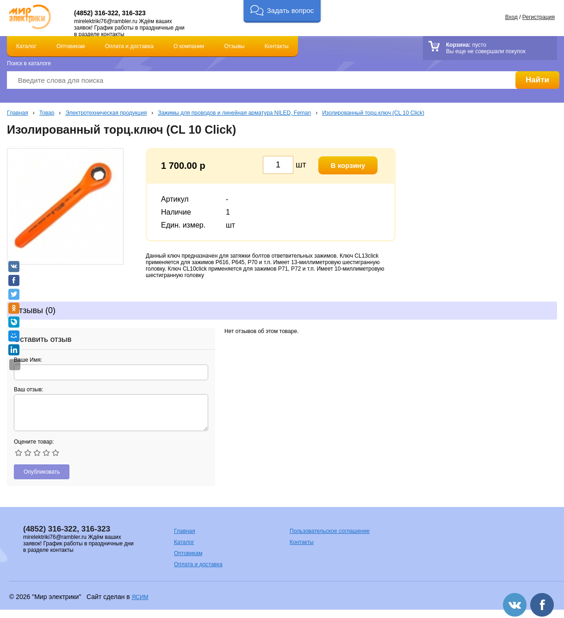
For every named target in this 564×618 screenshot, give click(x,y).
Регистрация (538, 17)
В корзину (348, 165)
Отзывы (234, 46)
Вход (511, 17)
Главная (17, 113)
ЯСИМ (140, 597)
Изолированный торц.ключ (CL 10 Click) (373, 113)
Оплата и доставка (129, 46)
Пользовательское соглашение (330, 531)
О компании (189, 46)
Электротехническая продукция (106, 113)
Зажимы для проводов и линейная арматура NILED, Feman (234, 113)
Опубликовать (42, 472)
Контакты (277, 46)
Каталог (26, 46)
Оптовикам (70, 46)
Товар (47, 113)
